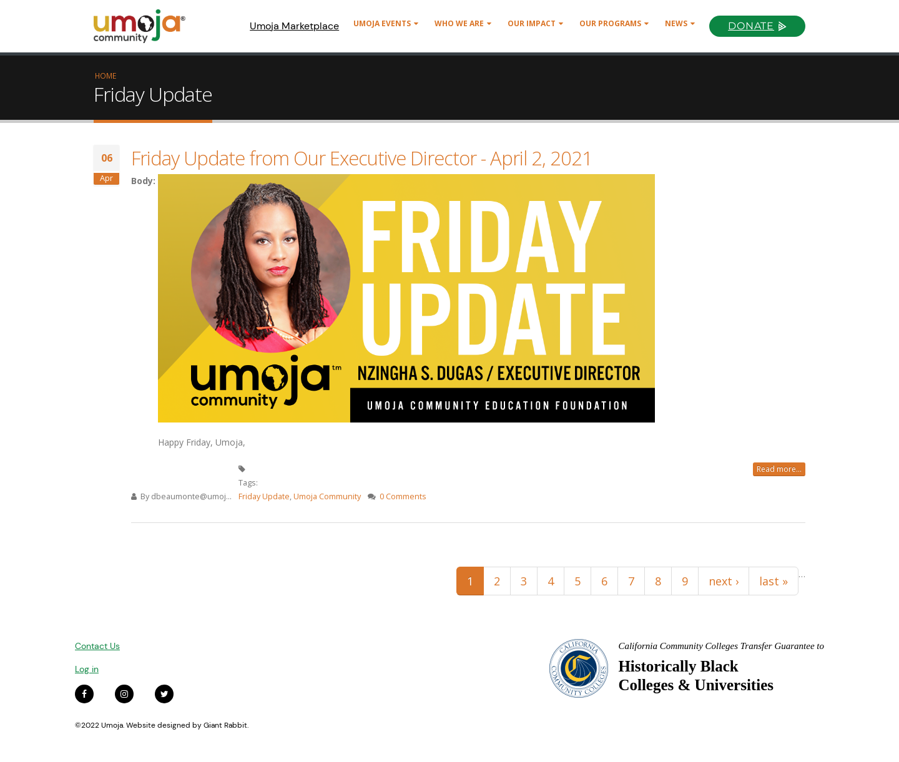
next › (724, 581)
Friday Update (264, 496)
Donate (751, 26)
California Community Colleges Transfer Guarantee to (721, 646)
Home (105, 76)
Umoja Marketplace (294, 25)
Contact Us (97, 646)
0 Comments (403, 496)
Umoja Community (327, 496)
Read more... (779, 469)
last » (773, 581)
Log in (87, 669)
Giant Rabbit (225, 725)
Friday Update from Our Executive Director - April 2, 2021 (361, 158)
